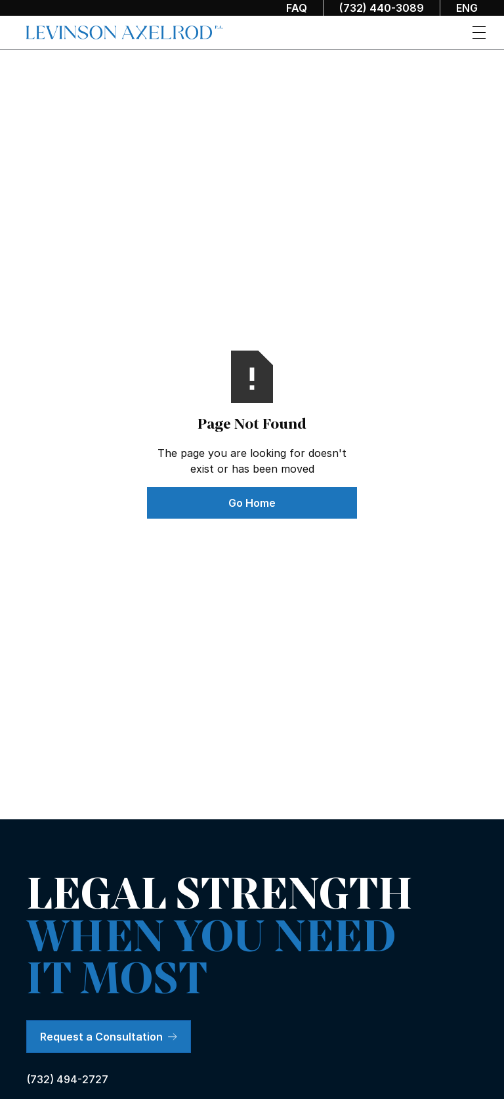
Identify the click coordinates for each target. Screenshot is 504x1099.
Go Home (252, 502)
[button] (479, 32)
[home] (124, 33)
